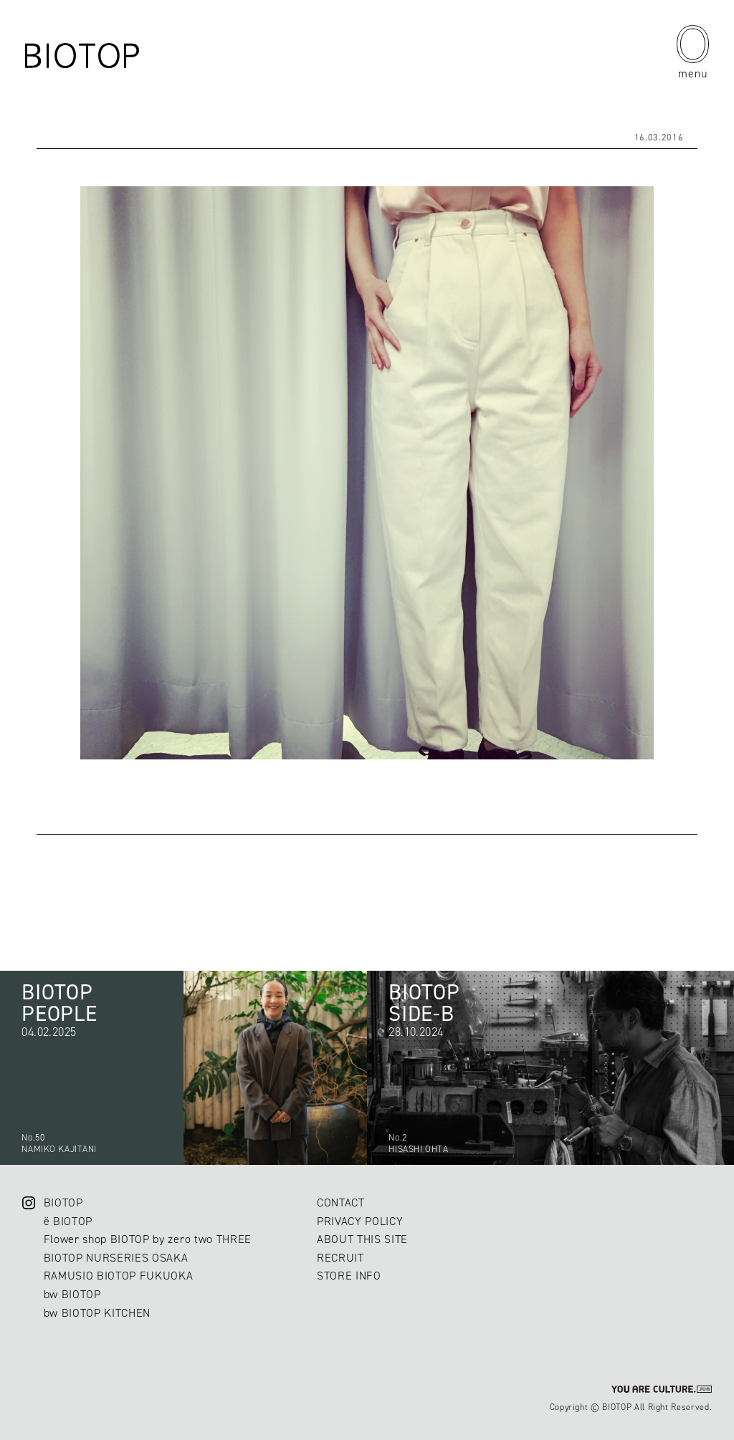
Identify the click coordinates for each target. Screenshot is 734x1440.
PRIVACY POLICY (360, 1221)
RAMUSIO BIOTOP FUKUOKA (119, 1275)
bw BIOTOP (72, 1294)
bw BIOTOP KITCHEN (97, 1312)
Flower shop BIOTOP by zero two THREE (148, 1239)
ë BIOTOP (68, 1221)
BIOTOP (63, 1202)
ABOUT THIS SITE (362, 1239)
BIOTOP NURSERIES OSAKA (116, 1257)
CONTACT (341, 1202)
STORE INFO (349, 1275)
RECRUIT (340, 1257)
